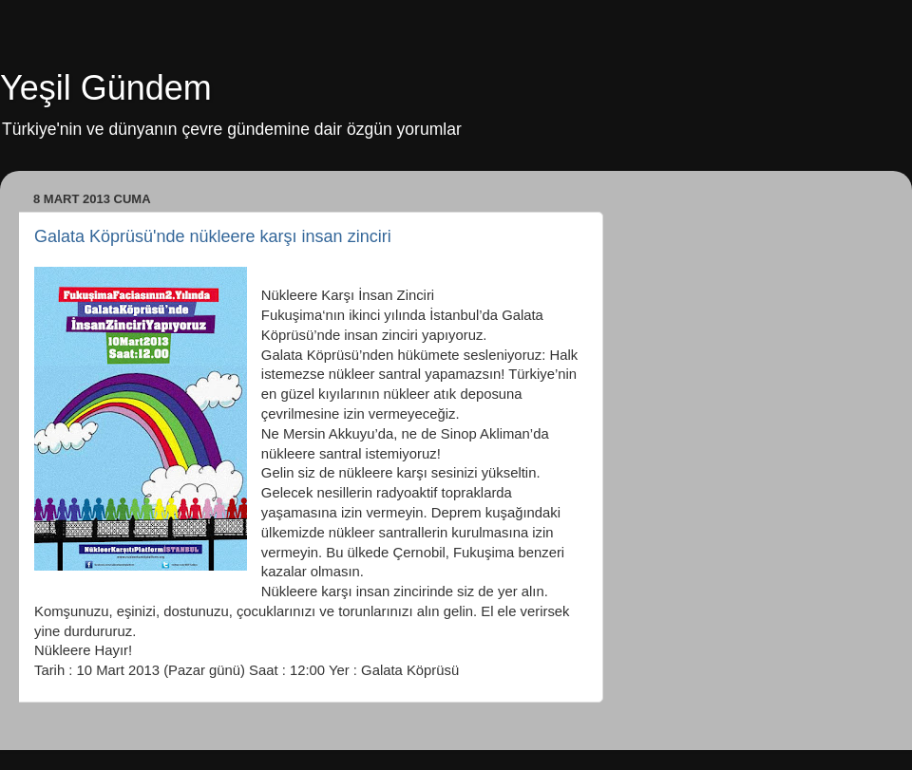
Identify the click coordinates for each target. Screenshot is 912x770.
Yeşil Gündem (106, 87)
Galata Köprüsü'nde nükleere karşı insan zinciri (212, 236)
